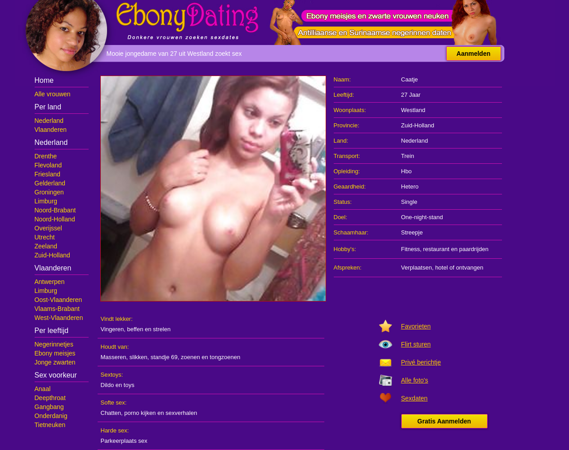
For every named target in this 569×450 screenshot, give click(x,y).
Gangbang (49, 406)
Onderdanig (51, 415)
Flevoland (48, 165)
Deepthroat (50, 397)
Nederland (49, 120)
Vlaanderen (51, 129)
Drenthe (46, 156)
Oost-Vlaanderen (58, 299)
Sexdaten (414, 398)
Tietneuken (50, 424)
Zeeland (46, 246)
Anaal (43, 388)
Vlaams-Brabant (57, 308)
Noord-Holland (55, 219)
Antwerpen (50, 281)
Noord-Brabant (55, 210)
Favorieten (416, 326)
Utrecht (45, 237)
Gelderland (50, 183)
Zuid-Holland (52, 255)
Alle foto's (414, 380)
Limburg (46, 201)
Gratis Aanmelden (444, 421)
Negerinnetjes (54, 344)
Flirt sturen (416, 344)
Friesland (48, 174)
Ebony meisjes (55, 353)
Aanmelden (473, 53)
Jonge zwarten (55, 362)
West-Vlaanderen (59, 317)
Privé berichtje (421, 362)
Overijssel (48, 228)
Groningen (49, 192)
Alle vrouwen (53, 94)
